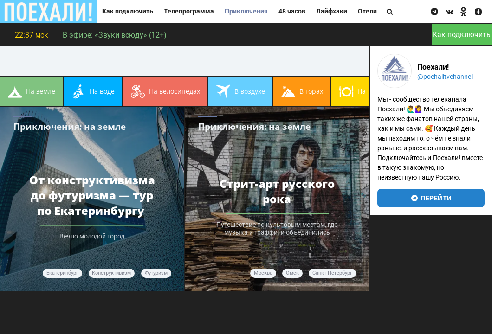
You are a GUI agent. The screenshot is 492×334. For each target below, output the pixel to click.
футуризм (156, 273)
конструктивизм (111, 273)
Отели (367, 11)
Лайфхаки (331, 11)
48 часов (291, 11)
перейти (431, 198)
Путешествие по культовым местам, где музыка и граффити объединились (276, 229)
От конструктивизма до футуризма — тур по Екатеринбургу (92, 195)
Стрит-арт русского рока (277, 191)
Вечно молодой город (91, 236)
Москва (263, 273)
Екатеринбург (62, 273)
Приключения (246, 11)
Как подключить (127, 11)
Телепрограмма (189, 11)
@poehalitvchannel (445, 76)
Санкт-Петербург (332, 273)
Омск (292, 273)
